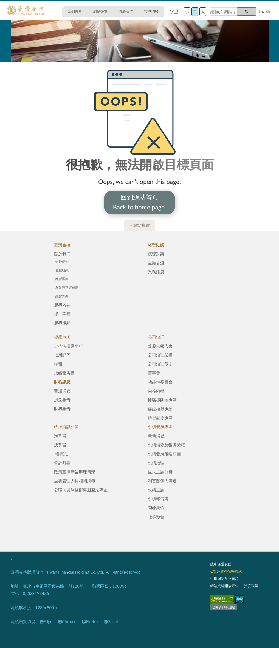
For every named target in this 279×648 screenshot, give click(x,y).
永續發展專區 (160, 426)
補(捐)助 (61, 453)
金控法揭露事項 (68, 346)
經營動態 (156, 244)
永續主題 (156, 489)
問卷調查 (156, 507)
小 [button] (187, 11)
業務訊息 (156, 271)
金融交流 (156, 262)
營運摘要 (62, 390)
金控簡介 (62, 262)
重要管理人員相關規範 (74, 480)
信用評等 (62, 354)
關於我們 (62, 253)
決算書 (60, 444)
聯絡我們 (126, 11)
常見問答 (151, 11)
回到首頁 (75, 11)
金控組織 (62, 270)
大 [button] (203, 11)
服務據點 (62, 322)
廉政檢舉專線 (160, 409)
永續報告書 (64, 372)
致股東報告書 (160, 346)
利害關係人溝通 (162, 480)
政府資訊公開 (66, 426)
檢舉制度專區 (160, 418)
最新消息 (156, 435)
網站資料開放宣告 (224, 586)
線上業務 (62, 313)
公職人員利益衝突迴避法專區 (81, 489)
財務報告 (62, 408)
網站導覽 (100, 11)
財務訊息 (62, 381)
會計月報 (62, 462)
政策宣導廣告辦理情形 (74, 471)
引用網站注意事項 (224, 578)
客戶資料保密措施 (226, 571)
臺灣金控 (62, 244)
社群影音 (156, 516)
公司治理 (156, 337)
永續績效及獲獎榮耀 (166, 444)
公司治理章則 (160, 363)
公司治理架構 (160, 354)
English (264, 11)
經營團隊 (62, 279)
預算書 (60, 435)
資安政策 (251, 586)
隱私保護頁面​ (221, 564)
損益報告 (62, 399)
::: (59, 11)
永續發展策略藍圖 (164, 453)
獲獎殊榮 (156, 253)
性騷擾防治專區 (162, 400)
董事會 (154, 372)
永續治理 (156, 462)
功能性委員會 (160, 381)
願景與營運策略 (66, 287)
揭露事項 (62, 337)
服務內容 (62, 304)
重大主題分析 (160, 471)
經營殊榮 (62, 296)
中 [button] (195, 11)
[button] (246, 11)
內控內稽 (156, 390)
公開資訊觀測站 (223, 607)
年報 (58, 363)
